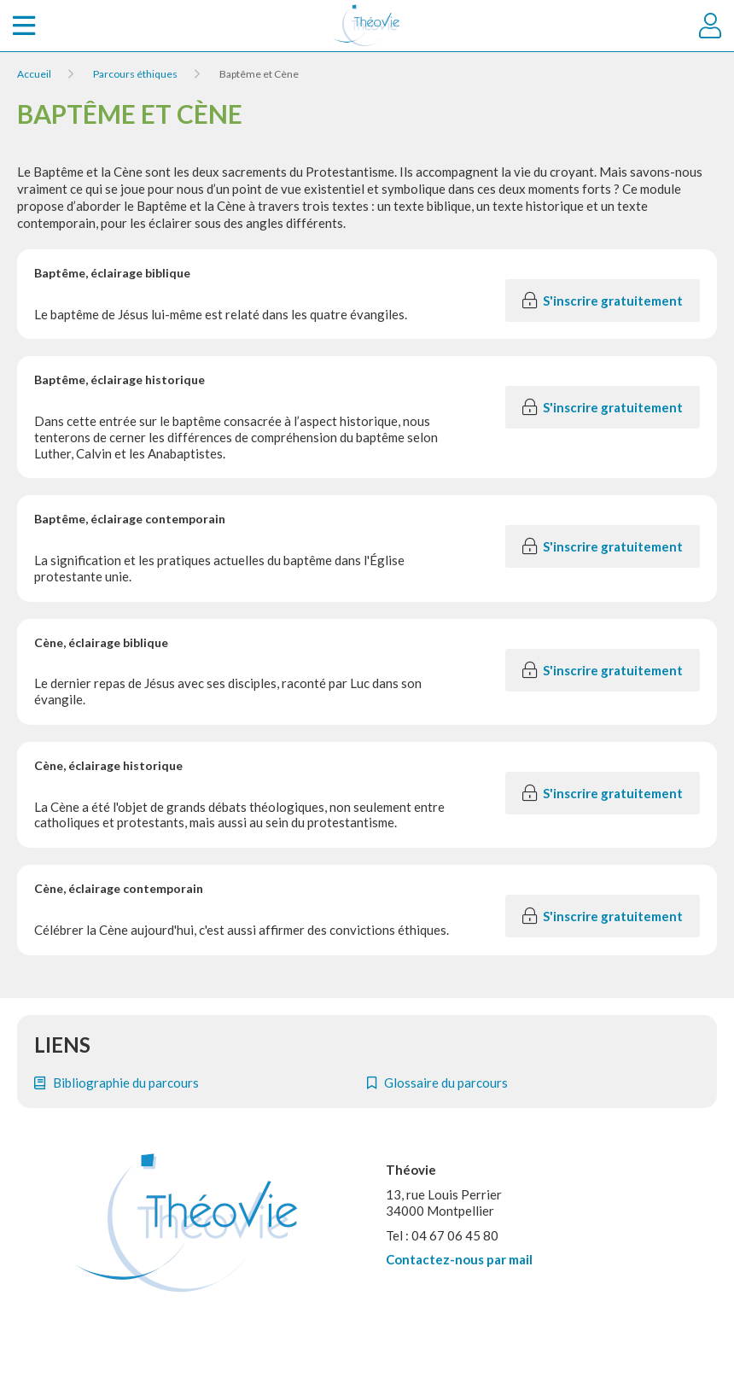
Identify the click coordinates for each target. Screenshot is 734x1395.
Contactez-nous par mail (459, 1259)
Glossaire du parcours (437, 1082)
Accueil (34, 73)
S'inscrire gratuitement (602, 300)
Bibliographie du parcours (116, 1082)
